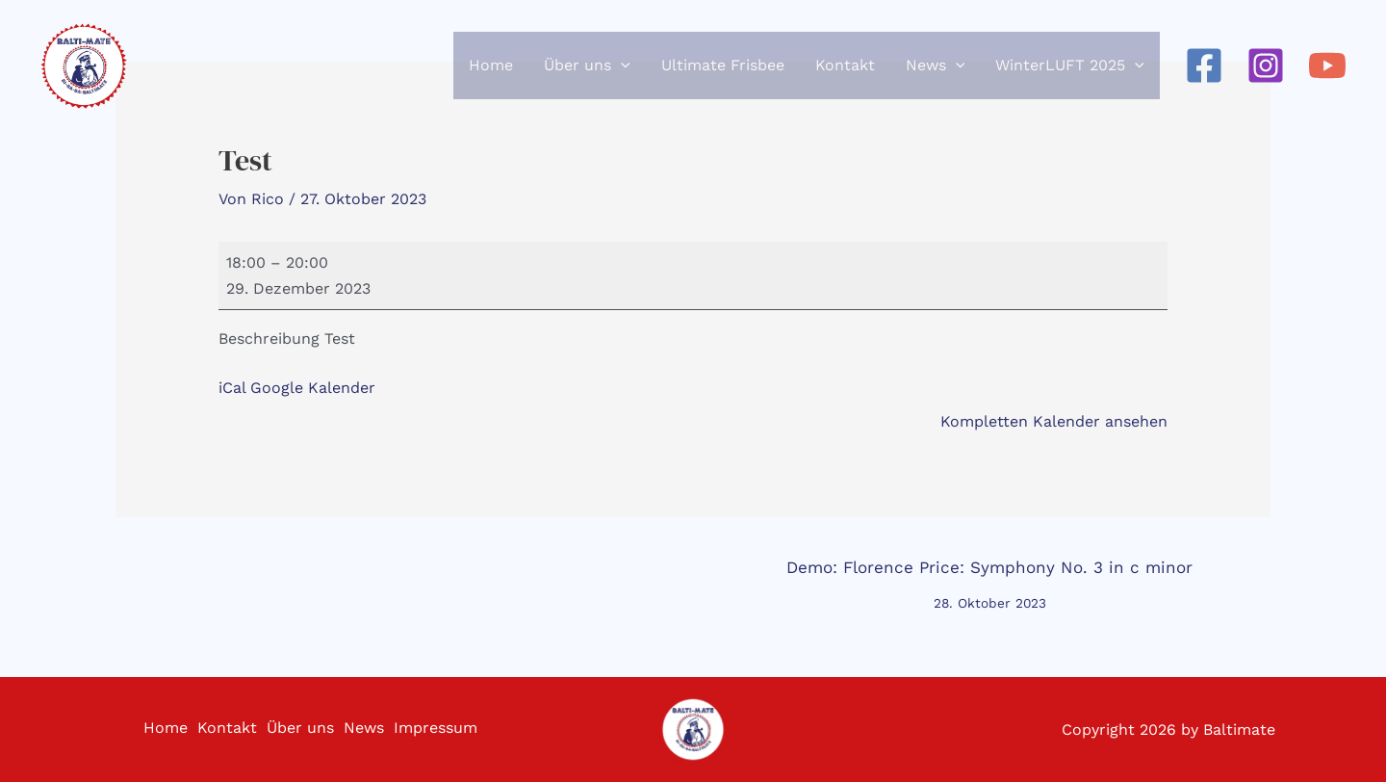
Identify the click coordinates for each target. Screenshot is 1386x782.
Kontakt (219, 729)
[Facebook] (1204, 77)
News (366, 729)
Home (153, 729)
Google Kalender (312, 387)
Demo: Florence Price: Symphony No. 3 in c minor (989, 573)
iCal (232, 387)
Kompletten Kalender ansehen (1054, 421)
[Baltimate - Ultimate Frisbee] (87, 77)
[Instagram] (1266, 77)
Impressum (442, 729)
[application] (620, 77)
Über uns (297, 729)
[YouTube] (1327, 77)
